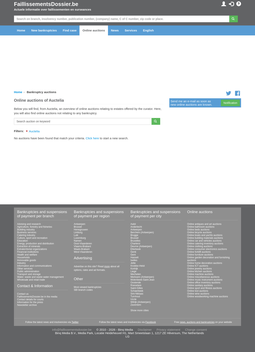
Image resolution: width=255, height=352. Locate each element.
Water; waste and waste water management (40, 277)
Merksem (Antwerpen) (142, 277)
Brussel (78, 226)
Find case (69, 30)
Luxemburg (80, 238)
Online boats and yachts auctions (205, 235)
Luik (76, 235)
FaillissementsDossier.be (46, 4)
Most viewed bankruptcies (87, 287)
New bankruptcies (44, 30)
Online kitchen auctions (199, 271)
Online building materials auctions (205, 238)
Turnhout (135, 296)
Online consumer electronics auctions (207, 249)
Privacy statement (168, 329)
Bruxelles (135, 240)
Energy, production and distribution (35, 243)
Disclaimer (145, 329)
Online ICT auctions (197, 265)
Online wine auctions (198, 293)
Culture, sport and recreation (32, 238)
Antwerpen (79, 224)
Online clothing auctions (200, 246)
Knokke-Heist (137, 265)
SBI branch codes (83, 290)
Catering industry (26, 235)
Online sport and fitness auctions (204, 288)
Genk (133, 252)
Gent (133, 254)
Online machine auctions (200, 274)
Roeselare (135, 285)
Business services (26, 232)
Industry (21, 263)
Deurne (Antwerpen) (141, 246)
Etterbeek (135, 249)
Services (131, 30)
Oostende (135, 282)
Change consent (196, 329)
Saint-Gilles (136, 288)
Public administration (28, 271)
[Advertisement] (88, 171)
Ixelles (133, 260)
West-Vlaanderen (83, 252)
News (115, 30)
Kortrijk (134, 268)
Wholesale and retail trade (31, 279)
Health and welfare (27, 254)
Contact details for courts (30, 299)
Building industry (26, 229)
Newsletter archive (27, 305)
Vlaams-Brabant (82, 246)
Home (21, 30)
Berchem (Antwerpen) (142, 232)
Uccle (133, 299)
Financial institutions (28, 252)
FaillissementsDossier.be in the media (37, 296)
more (107, 266)
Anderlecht (136, 226)
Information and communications (34, 265)
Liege (133, 271)
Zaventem (135, 304)
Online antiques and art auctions (204, 224)
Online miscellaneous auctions (203, 277)
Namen (78, 240)
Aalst (133, 224)
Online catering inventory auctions (205, 243)
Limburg (78, 232)
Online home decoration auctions (204, 263)
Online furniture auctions (200, 254)
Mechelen (135, 274)
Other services (24, 268)
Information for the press (30, 302)
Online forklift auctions (199, 252)
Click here (92, 138)
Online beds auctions (198, 229)
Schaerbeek (136, 291)
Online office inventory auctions (204, 282)
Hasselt (134, 257)
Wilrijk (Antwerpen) (140, 302)
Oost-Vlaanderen (83, 243)
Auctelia (34, 131)
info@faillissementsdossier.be (72, 329)
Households (23, 257)
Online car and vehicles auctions (204, 240)
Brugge (134, 235)
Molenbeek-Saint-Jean (142, 279)
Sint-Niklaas (136, 293)
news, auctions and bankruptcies (197, 322)
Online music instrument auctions (205, 279)
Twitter (75, 322)
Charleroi (135, 243)
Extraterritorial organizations (32, 249)
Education (22, 240)
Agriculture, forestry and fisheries (34, 226)
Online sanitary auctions (200, 285)
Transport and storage (29, 274)
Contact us (22, 294)
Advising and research (29, 224)
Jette (133, 263)
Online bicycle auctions (199, 232)
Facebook (150, 322)
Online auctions (93, 30)
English (148, 30)
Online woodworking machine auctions (207, 296)
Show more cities (139, 310)
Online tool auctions (197, 291)
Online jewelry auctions (199, 268)
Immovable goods (26, 260)
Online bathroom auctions (201, 226)
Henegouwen (81, 229)
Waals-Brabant (82, 249)
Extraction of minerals (28, 246)
